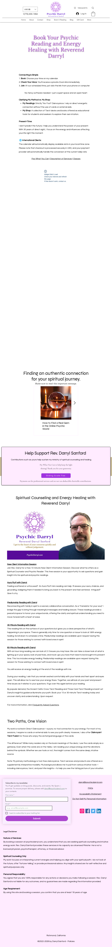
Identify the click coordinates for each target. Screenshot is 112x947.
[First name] (36, 799)
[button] (30, 9)
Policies (71, 941)
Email (7, 804)
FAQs (90, 788)
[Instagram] (82, 811)
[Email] (28, 808)
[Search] (92, 8)
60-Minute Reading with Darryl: (21, 648)
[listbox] (30, 9)
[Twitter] (93, 811)
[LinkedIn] (99, 811)
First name (9, 795)
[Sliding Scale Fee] (56, 475)
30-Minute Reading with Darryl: (21, 625)
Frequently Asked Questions (45, 705)
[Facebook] (87, 811)
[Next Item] (75, 403)
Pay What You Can (40, 159)
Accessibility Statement (90, 794)
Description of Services (61, 159)
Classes (76, 159)
